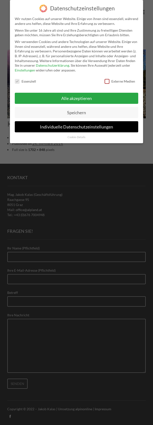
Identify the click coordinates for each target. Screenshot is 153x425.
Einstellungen (25, 66)
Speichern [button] (76, 109)
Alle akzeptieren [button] (76, 94)
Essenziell (25, 77)
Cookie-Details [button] (76, 133)
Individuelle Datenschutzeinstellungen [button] (76, 123)
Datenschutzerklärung (52, 62)
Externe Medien (120, 77)
